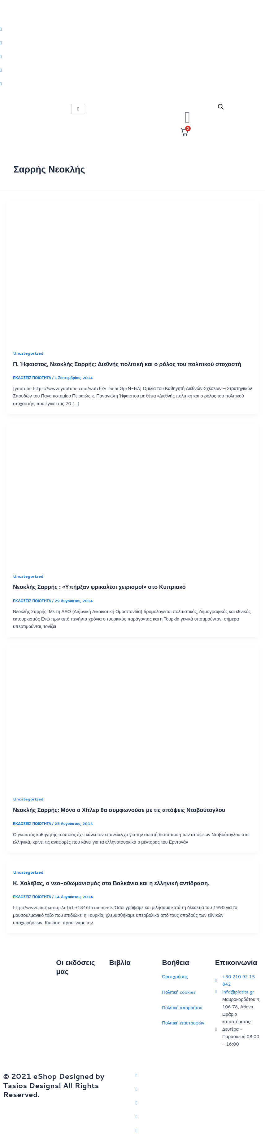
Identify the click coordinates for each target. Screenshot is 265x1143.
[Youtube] (132, 83)
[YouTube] (199, 1130)
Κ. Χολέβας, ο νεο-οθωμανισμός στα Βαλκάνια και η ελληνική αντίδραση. (111, 883)
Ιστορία (116, 1007)
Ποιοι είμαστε (69, 1001)
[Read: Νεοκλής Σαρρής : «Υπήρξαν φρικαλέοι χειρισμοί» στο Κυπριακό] (132, 494)
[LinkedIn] (132, 70)
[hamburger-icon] (78, 109)
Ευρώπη (117, 1038)
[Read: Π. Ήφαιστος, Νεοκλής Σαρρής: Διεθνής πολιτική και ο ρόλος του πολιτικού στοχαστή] (132, 270)
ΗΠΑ (114, 1053)
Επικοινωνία (68, 1016)
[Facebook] (132, 42)
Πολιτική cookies (179, 992)
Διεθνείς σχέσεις (125, 976)
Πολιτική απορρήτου (182, 1007)
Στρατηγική (120, 992)
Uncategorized (28, 353)
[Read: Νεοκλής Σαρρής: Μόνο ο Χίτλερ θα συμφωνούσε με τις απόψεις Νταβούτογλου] (132, 716)
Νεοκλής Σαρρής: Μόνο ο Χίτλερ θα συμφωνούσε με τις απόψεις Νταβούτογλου (119, 810)
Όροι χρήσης (175, 976)
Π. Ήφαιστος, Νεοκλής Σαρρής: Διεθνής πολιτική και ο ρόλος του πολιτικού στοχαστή (127, 364)
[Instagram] (132, 56)
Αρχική (63, 986)
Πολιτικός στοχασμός (130, 1023)
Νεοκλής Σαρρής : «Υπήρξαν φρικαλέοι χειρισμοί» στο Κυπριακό (99, 587)
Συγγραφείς (67, 1047)
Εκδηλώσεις (68, 1032)
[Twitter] (132, 29)
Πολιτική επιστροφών (183, 1023)
